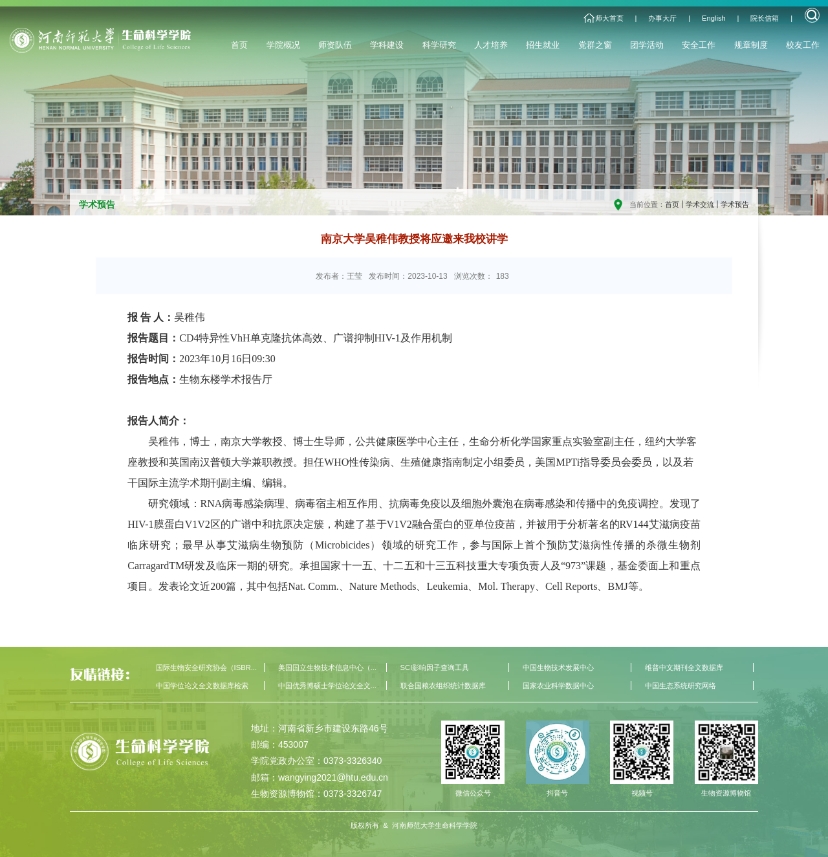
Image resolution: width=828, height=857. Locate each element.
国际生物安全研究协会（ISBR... (206, 667)
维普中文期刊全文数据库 (684, 667)
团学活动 (647, 45)
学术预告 (735, 204)
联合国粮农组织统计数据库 (443, 685)
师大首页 (609, 18)
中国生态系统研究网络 (680, 685)
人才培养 (491, 45)
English (714, 18)
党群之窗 (595, 45)
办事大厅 (662, 18)
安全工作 (698, 45)
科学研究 (439, 45)
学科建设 (387, 45)
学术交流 (700, 204)
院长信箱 (764, 18)
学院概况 (283, 45)
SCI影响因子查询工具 (435, 667)
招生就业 (543, 45)
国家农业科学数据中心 (558, 685)
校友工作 (803, 45)
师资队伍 (335, 45)
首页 (239, 45)
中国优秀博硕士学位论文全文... (327, 685)
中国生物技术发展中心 (558, 667)
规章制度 (751, 45)
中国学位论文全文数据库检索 (202, 685)
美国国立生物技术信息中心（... (327, 667)
